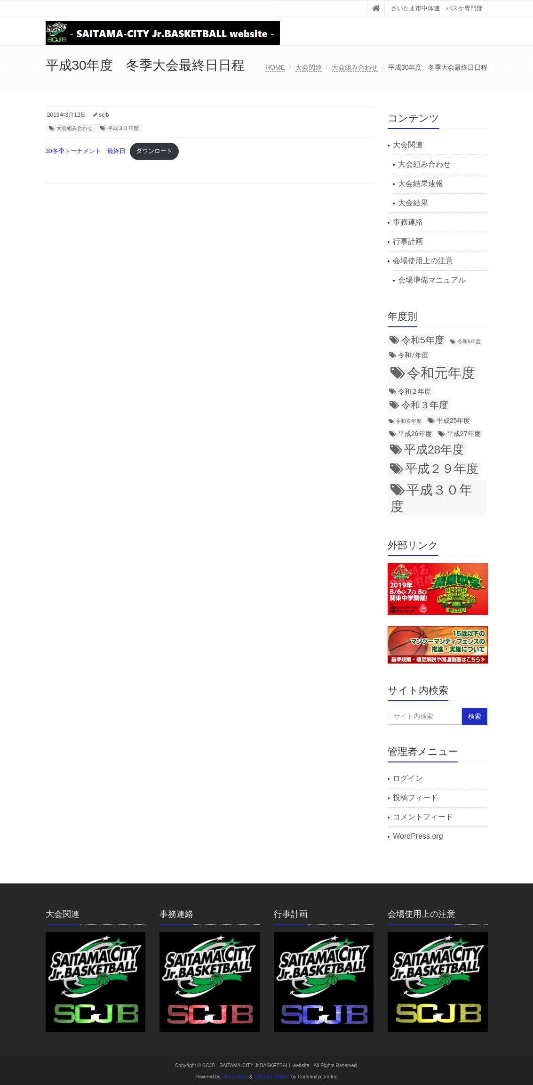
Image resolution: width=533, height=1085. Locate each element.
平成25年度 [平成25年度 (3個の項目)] (453, 420)
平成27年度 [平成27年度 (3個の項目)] (464, 433)
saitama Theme (272, 1076)
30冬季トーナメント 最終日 (86, 150)
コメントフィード (423, 817)
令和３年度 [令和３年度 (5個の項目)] (424, 405)
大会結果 (413, 203)
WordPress (235, 1076)
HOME (275, 67)
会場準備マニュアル (432, 280)
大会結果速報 (420, 183)
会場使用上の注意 (423, 261)
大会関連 (308, 67)
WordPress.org (418, 836)
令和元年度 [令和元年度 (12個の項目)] (441, 373)
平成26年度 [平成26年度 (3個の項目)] (415, 433)
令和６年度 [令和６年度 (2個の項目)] (409, 421)
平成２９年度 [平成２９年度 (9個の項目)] (441, 469)
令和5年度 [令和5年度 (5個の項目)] (422, 340)
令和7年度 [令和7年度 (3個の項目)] (413, 355)
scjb (104, 115)
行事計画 (408, 241)
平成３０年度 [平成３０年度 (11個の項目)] (431, 498)
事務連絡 (408, 222)
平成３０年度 (123, 128)
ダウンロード (154, 150)
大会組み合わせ (355, 67)
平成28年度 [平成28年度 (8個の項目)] (434, 449)
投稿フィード (415, 798)
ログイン (408, 778)
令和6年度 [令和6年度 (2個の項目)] (469, 341)
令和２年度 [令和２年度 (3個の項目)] (414, 391)
